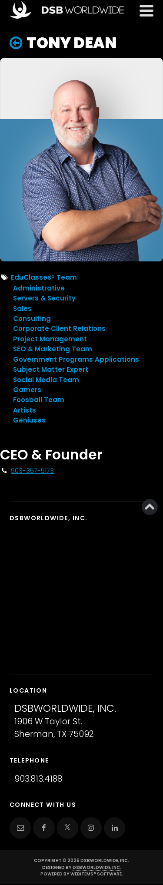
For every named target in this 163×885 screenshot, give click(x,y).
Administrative (39, 288)
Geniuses (29, 420)
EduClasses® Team (44, 277)
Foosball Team (38, 399)
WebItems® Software (96, 874)
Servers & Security (44, 298)
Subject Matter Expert (50, 369)
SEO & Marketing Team (52, 348)
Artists (24, 410)
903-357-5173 (32, 470)
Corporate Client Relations (59, 328)
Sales (22, 308)
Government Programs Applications (76, 359)
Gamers (27, 389)
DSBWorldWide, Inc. (97, 867)
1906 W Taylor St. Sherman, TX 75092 (65, 721)
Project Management (50, 338)
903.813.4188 (38, 779)
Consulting (32, 318)
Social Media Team (46, 379)
